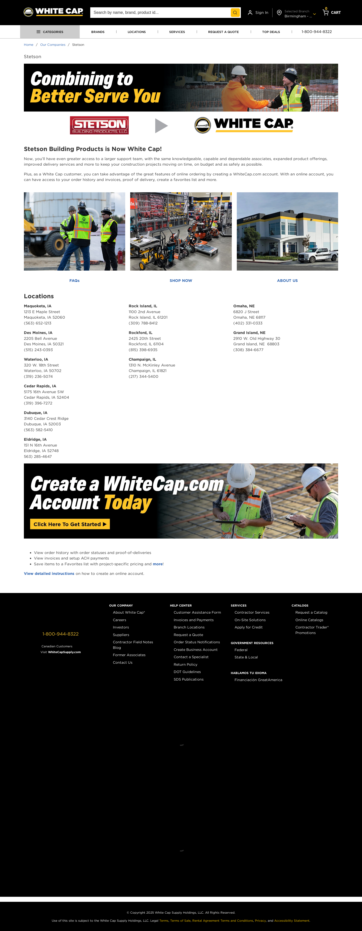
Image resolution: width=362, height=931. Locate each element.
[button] (121, 605)
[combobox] (165, 12)
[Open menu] (50, 31)
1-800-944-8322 (317, 31)
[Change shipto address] (296, 13)
